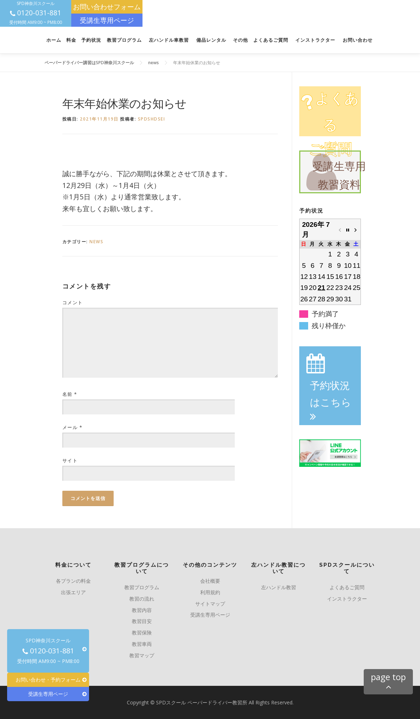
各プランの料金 (73, 580)
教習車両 (142, 644)
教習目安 (142, 621)
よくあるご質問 (270, 40)
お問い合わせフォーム (107, 6)
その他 (240, 40)
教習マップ (141, 655)
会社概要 (210, 580)
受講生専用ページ (107, 20)
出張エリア (73, 592)
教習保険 (142, 632)
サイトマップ (210, 603)
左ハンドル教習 (278, 587)
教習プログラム (124, 40)
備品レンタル (211, 40)
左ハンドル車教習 (169, 40)
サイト (70, 460)
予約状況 (91, 40)
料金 (71, 40)
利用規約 (210, 592)
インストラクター (315, 40)
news (96, 242)
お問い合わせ (358, 40)
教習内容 (142, 610)
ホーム (53, 40)
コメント (72, 302)
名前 (69, 394)
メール (72, 427)
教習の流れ (141, 598)
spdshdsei (151, 119)
